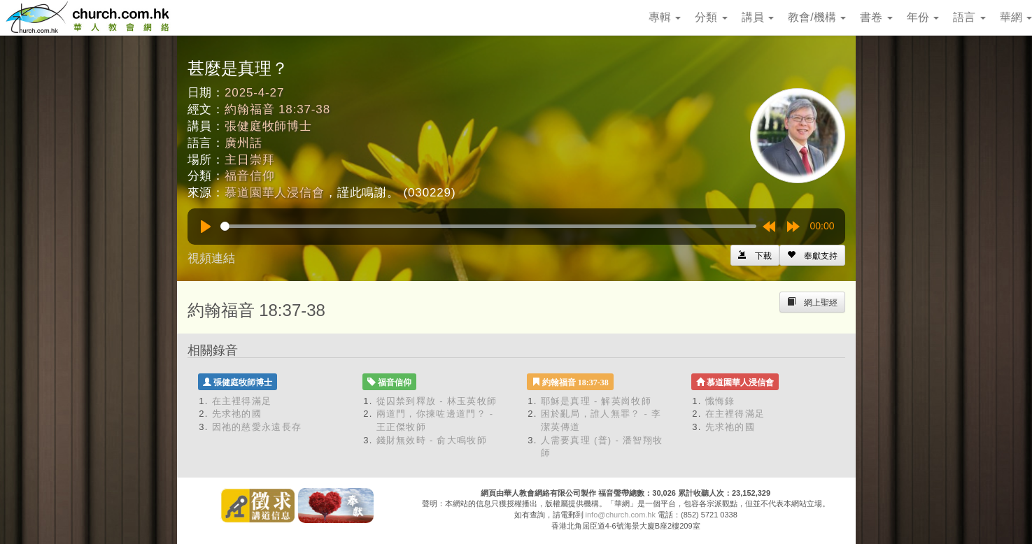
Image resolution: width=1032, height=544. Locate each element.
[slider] (488, 226)
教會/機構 (817, 17)
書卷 (876, 17)
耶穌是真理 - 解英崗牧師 (596, 401)
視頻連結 (211, 258)
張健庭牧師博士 (268, 126)
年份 (923, 17)
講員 (758, 17)
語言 (969, 17)
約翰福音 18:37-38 (277, 109)
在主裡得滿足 (242, 401)
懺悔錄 (720, 401)
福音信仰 (249, 175)
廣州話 (243, 143)
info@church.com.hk (621, 514)
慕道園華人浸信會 (275, 192)
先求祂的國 (237, 413)
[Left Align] (812, 255)
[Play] (206, 226)
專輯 (665, 17)
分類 (711, 17)
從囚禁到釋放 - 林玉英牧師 (436, 401)
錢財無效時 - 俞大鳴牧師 (431, 440)
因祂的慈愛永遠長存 (257, 427)
